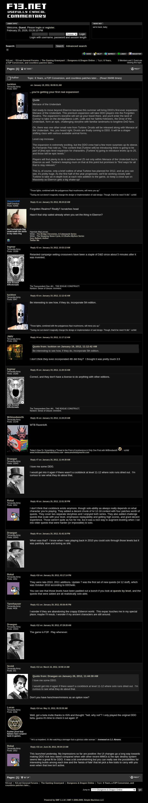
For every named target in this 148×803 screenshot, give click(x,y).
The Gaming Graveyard (53, 60)
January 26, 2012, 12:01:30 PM (50, 501)
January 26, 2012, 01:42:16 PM (50, 534)
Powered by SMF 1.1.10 (55, 800)
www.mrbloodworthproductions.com (46, 452)
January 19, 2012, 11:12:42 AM (50, 296)
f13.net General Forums (27, 60)
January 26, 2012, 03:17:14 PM (50, 575)
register (49, 27)
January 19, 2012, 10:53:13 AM (50, 248)
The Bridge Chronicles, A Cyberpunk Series (57, 234)
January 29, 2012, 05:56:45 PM (50, 605)
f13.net (9, 60)
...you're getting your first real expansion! (54, 92)
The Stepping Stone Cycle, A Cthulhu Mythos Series (60, 236)
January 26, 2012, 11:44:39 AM (50, 460)
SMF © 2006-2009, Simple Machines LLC (85, 800)
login (39, 27)
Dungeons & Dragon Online (81, 60)
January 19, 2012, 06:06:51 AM (46, 85)
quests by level (122, 590)
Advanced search (76, 46)
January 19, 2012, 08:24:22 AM (50, 202)
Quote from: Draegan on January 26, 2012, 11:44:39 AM (65, 676)
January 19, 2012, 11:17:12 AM (50, 337)
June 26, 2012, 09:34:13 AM (49, 747)
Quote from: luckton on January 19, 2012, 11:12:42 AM (65, 346)
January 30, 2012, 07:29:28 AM (50, 625)
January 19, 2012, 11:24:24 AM (50, 418)
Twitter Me (34, 240)
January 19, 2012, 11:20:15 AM (50, 370)
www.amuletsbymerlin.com (77, 452)
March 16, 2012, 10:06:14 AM (50, 667)
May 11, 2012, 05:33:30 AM (49, 708)
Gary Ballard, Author (39, 238)
